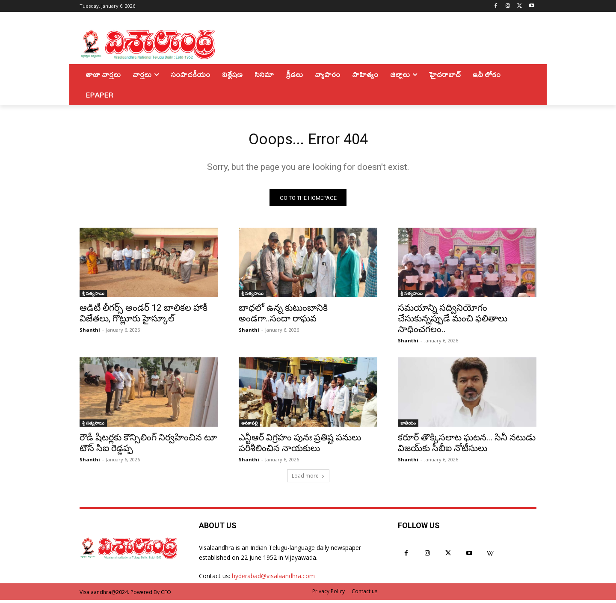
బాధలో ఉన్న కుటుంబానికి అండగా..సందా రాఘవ (283, 316)
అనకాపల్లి (249, 426)
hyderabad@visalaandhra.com (273, 579)
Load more (308, 479)
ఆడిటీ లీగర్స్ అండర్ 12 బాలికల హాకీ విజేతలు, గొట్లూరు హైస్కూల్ (143, 316)
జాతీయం (408, 426)
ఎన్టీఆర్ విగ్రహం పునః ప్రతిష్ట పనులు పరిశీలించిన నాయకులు (300, 446)
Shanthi (90, 333)
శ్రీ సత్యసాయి (93, 297)
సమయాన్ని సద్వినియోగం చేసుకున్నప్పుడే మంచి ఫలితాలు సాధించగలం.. (452, 322)
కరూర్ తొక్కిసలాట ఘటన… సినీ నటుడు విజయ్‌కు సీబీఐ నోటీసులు (467, 446)
